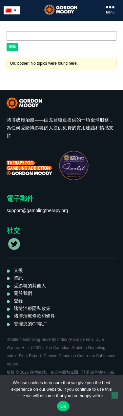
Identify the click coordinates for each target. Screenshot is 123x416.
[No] (115, 395)
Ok (63, 406)
